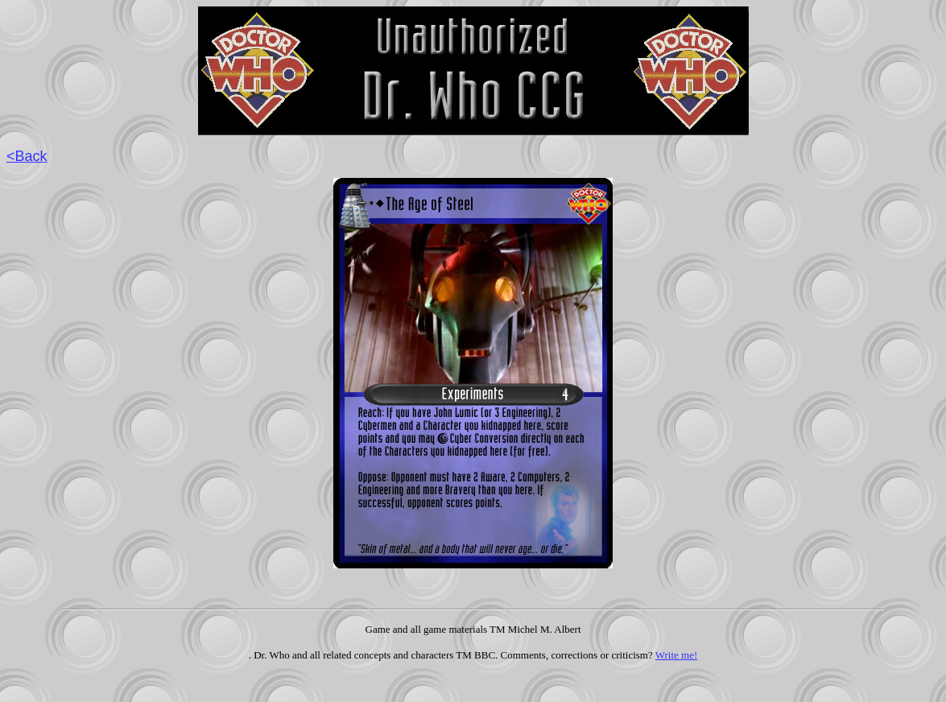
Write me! (676, 655)
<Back (27, 156)
